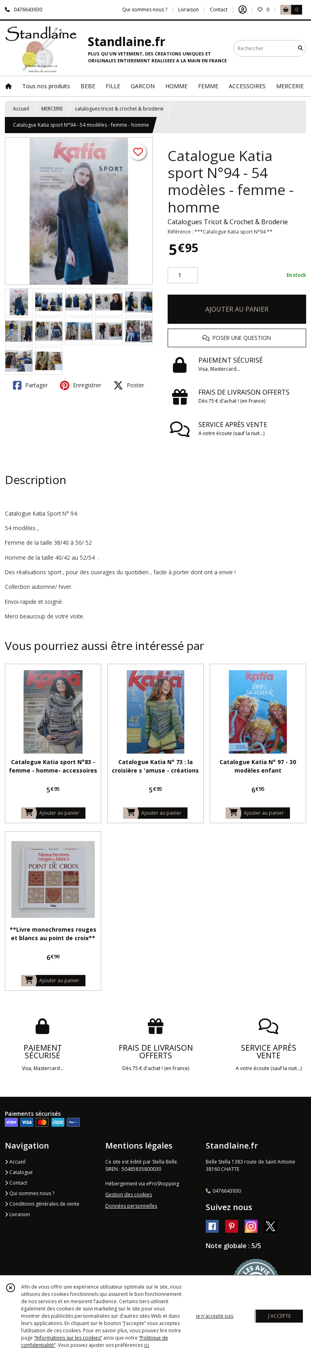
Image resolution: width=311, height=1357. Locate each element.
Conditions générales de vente (42, 1203)
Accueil (21, 108)
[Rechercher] (300, 48)
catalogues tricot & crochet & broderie (119, 108)
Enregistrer (80, 385)
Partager (30, 385)
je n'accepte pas (214, 1315)
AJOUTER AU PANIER (236, 309)
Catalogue (19, 1172)
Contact (219, 9)
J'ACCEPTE (279, 1315)
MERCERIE (52, 108)
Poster (128, 385)
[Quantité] (183, 275)
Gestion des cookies (128, 1194)
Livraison (17, 1214)
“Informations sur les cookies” (68, 1337)
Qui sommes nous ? (29, 1193)
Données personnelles (131, 1205)
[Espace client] (243, 10)
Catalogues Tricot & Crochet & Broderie (228, 221)
